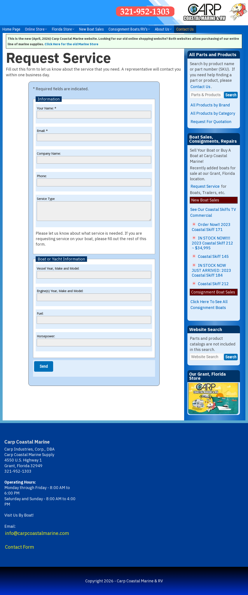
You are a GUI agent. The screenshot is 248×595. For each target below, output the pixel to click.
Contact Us (185, 29)
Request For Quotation (210, 121)
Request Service (205, 186)
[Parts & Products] (206, 94)
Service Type (46, 199)
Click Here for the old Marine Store (71, 44)
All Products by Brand (210, 105)
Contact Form (19, 547)
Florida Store (62, 29)
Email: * (42, 131)
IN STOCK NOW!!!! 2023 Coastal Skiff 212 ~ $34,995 (212, 243)
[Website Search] (206, 356)
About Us (162, 29)
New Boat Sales (91, 29)
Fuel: (40, 313)
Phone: (42, 176)
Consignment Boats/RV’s (128, 29)
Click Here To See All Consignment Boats (208, 304)
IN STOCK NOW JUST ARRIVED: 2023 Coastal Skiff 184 (211, 270)
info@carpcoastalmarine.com (37, 533)
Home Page (11, 29)
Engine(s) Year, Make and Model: (60, 291)
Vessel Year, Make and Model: (58, 268)
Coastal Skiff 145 (213, 256)
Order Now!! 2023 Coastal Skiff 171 (211, 227)
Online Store (35, 29)
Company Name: (49, 153)
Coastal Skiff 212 (213, 283)
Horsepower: (46, 336)
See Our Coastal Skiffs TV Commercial (213, 212)
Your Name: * (46, 108)
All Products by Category (212, 113)
